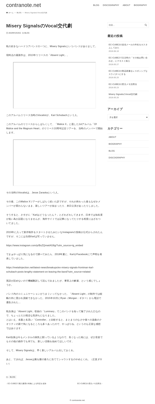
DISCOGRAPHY (117, 157)
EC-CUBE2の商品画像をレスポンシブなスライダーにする (128, 74)
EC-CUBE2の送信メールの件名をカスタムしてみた (128, 48)
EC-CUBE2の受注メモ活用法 (128, 86)
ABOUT (112, 137)
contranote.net (23, 5)
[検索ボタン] (146, 25)
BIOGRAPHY (115, 144)
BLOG (27, 33)
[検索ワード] (128, 25)
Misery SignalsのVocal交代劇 (128, 96)
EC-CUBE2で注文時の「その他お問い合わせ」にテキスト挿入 (128, 61)
